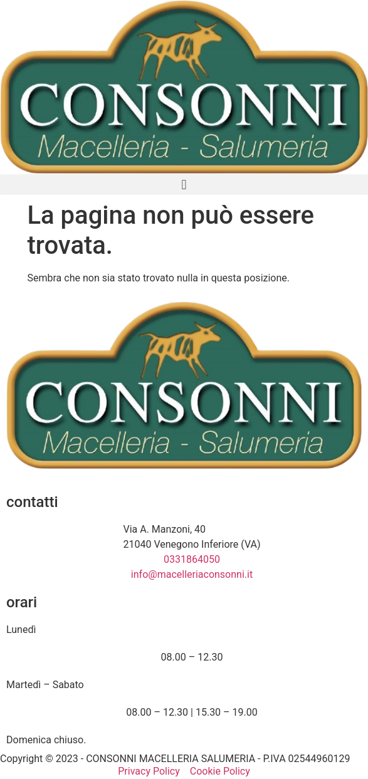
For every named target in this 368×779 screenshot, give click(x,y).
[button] (184, 184)
